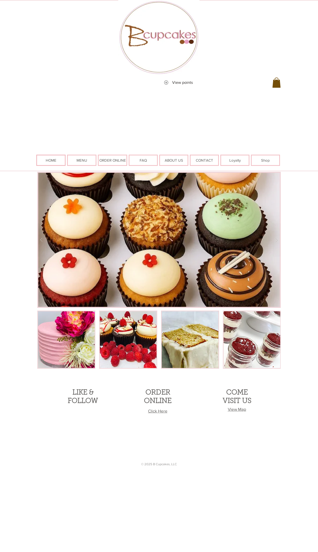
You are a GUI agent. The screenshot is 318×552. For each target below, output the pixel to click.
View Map (237, 409)
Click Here (157, 411)
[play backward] (43, 340)
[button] (276, 83)
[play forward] (274, 340)
